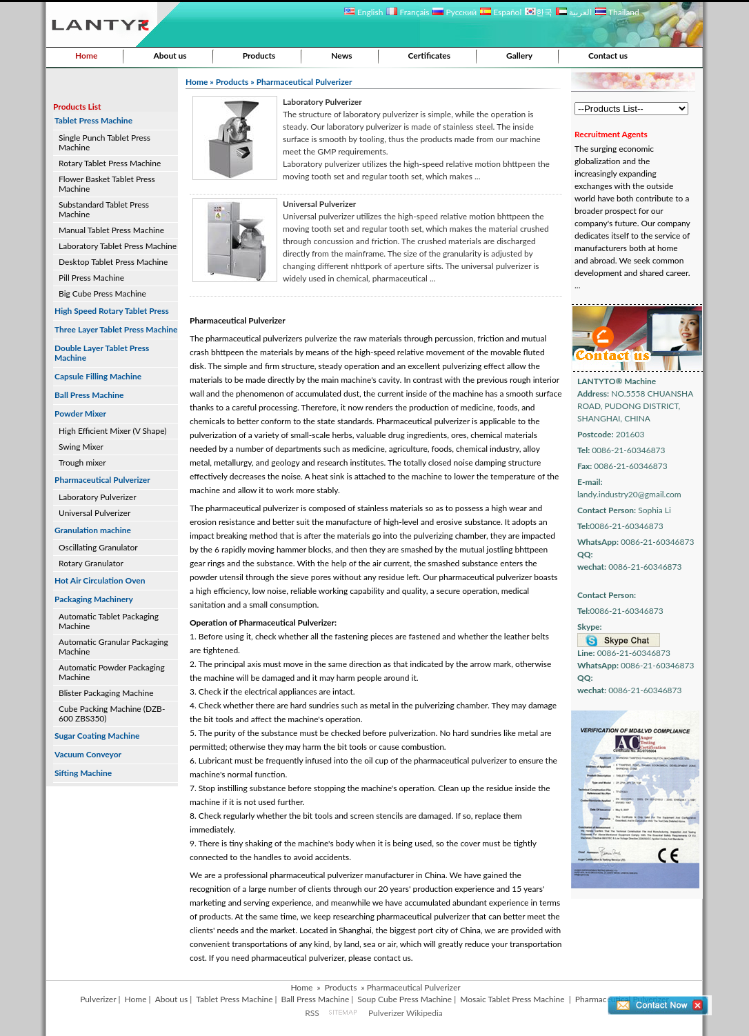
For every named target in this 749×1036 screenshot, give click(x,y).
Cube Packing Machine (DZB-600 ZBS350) (112, 714)
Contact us (608, 55)
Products (259, 55)
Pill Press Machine (91, 277)
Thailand (617, 12)
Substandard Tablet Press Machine (104, 209)
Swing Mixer (81, 446)
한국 (538, 12)
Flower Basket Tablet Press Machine (107, 184)
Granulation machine (92, 530)
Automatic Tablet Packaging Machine (109, 621)
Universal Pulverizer (94, 513)
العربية (574, 12)
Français (407, 12)
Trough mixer (82, 462)
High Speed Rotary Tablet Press (111, 311)
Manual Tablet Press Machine (111, 230)
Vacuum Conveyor (87, 754)
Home (86, 55)
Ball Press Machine (88, 395)
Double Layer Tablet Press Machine (101, 353)
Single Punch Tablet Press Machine (104, 142)
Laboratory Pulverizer (98, 497)
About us (169, 55)
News (341, 55)
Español (500, 12)
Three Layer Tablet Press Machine (115, 329)
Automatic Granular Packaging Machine (113, 647)
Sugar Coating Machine (96, 735)
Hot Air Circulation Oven (99, 580)
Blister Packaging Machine (106, 693)
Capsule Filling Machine (97, 376)
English (363, 12)
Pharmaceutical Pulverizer (102, 480)
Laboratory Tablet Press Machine (118, 246)
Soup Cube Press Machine (404, 999)
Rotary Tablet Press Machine (110, 163)
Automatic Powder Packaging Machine (112, 672)
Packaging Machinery (93, 599)
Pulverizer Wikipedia (405, 1013)
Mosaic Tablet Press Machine (512, 999)
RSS (312, 1013)
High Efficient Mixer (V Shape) (113, 431)
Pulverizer (98, 999)
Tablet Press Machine (93, 120)
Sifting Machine (83, 773)
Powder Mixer (80, 413)
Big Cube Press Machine (102, 293)
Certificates (429, 55)
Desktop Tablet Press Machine (113, 262)
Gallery (519, 55)
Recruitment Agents (611, 134)
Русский (454, 12)
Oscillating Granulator (98, 547)
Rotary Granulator (91, 563)
